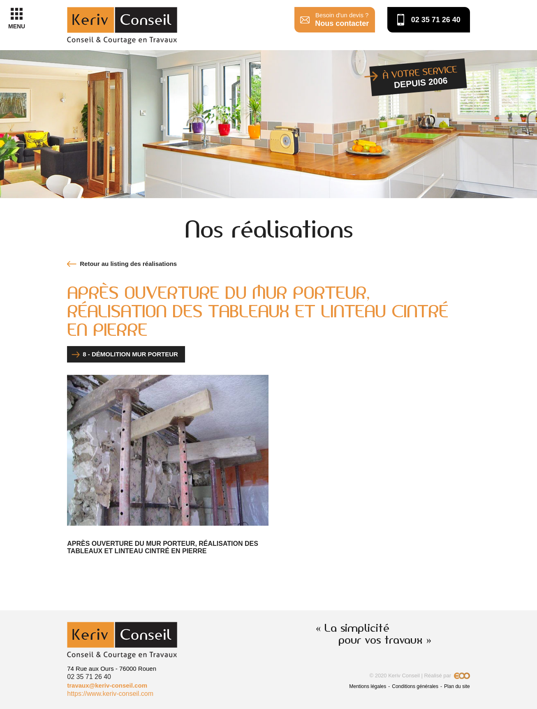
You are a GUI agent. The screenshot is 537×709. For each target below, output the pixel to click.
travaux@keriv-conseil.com (107, 685)
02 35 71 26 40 (436, 20)
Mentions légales (367, 686)
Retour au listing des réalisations (128, 263)
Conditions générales (415, 686)
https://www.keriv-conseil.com (110, 693)
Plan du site (457, 686)
